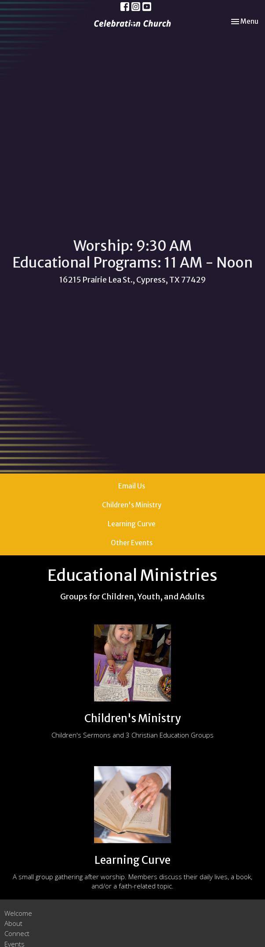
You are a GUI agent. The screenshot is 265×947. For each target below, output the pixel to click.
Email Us (131, 486)
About (13, 923)
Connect (16, 933)
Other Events (131, 543)
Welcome (18, 913)
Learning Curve (132, 524)
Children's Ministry (131, 505)
